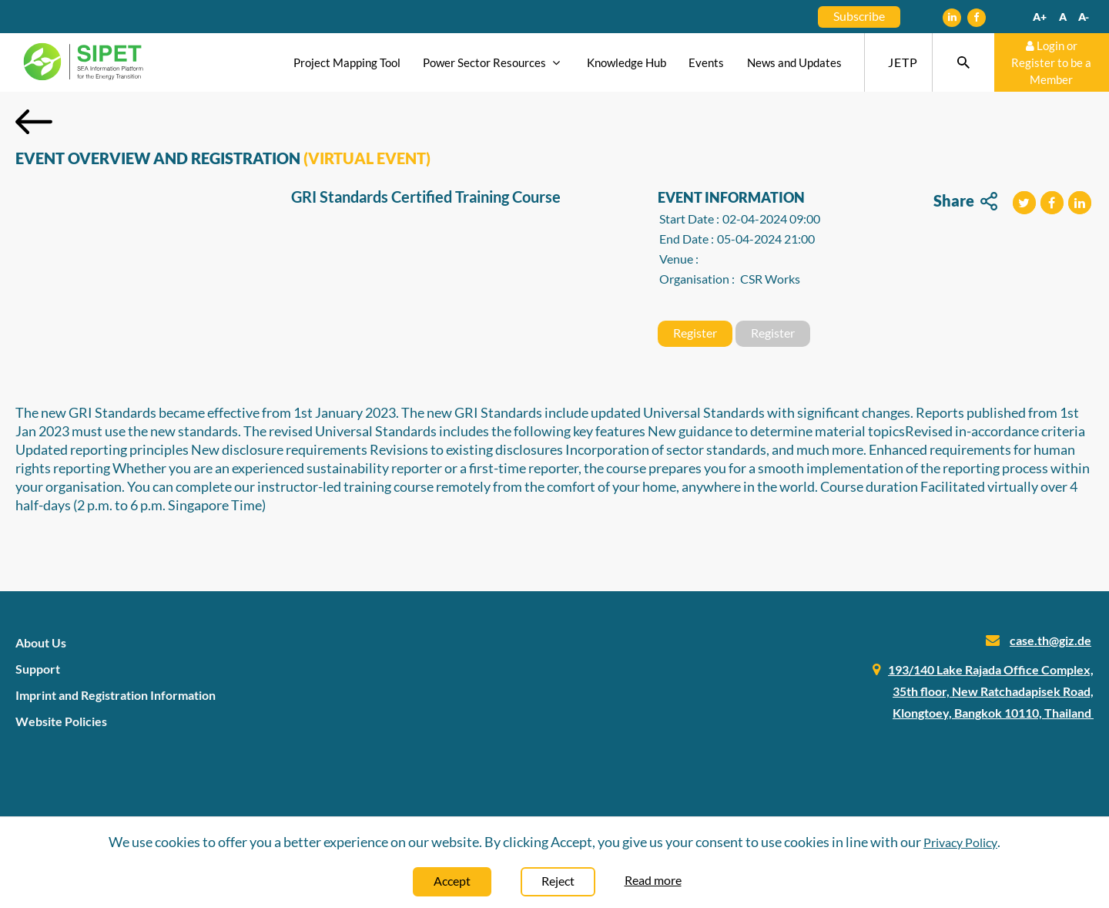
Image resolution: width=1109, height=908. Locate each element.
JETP (903, 62)
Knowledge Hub (626, 62)
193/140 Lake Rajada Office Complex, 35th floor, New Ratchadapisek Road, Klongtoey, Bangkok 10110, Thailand (991, 691)
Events (706, 62)
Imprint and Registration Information (115, 695)
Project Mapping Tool (346, 62)
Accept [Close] (452, 880)
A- (1083, 16)
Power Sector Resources (493, 62)
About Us (40, 642)
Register (695, 332)
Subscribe (859, 15)
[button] (1024, 202)
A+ (1040, 16)
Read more (653, 880)
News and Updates (794, 62)
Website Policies (61, 721)
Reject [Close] (558, 880)
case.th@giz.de (1050, 640)
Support (37, 668)
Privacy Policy (960, 842)
